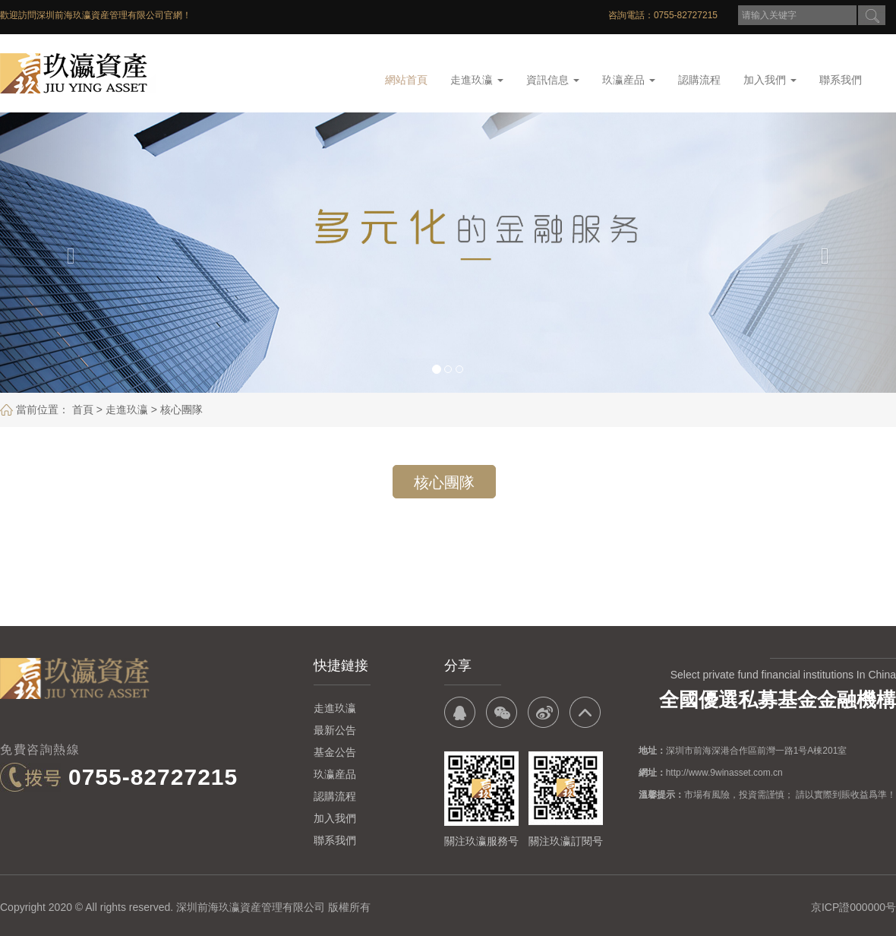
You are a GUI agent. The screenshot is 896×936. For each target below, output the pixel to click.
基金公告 (335, 752)
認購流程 (699, 80)
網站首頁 (406, 80)
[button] (67, 252)
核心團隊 (181, 409)
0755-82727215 (153, 776)
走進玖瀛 (476, 80)
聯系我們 (840, 80)
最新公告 (335, 730)
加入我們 (770, 80)
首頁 (82, 409)
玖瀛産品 (628, 80)
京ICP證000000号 (853, 907)
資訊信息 (552, 80)
